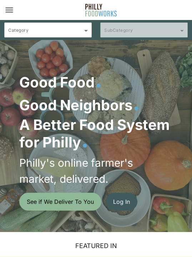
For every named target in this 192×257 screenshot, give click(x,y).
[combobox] (48, 33)
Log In (121, 201)
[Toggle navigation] (9, 10)
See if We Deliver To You (60, 201)
